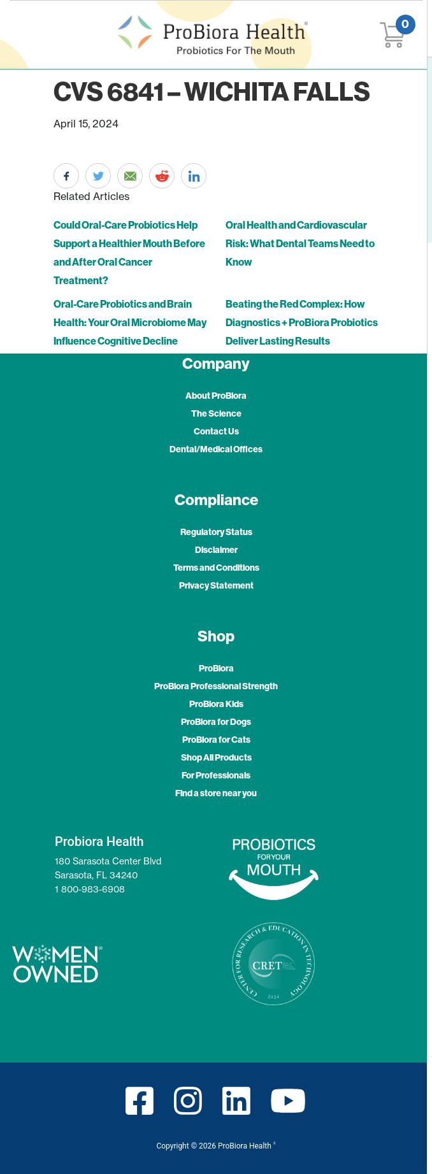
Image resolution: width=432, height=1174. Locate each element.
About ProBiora (216, 395)
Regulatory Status (216, 532)
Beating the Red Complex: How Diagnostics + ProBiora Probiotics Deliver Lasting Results (302, 322)
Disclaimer (216, 549)
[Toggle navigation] (31, 34)
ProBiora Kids (216, 704)
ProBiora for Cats (216, 739)
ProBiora (216, 668)
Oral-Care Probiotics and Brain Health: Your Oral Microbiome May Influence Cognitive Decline (130, 322)
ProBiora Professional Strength (216, 686)
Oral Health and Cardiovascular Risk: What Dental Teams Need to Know (300, 243)
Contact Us (216, 431)
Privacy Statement (216, 585)
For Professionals (216, 775)
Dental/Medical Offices (216, 449)
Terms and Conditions (216, 567)
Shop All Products (216, 757)
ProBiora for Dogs (216, 721)
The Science (216, 413)
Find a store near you (216, 793)
